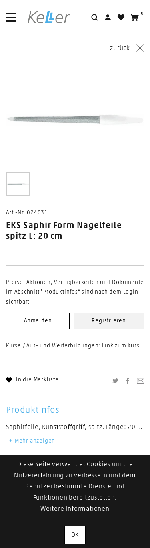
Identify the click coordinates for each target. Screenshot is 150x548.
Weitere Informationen (75, 509)
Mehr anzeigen (31, 441)
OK (75, 535)
